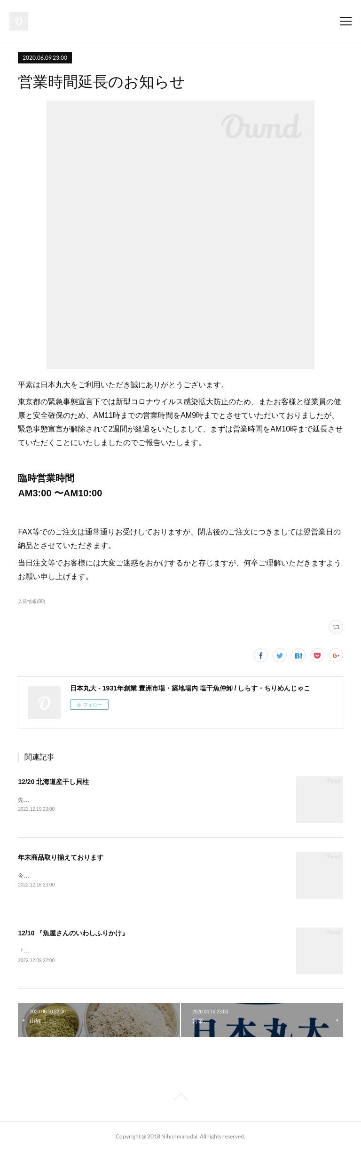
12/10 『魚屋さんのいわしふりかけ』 (73, 934)
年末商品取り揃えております (60, 858)
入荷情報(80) (31, 601)
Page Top (180, 1101)
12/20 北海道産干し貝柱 (53, 781)
